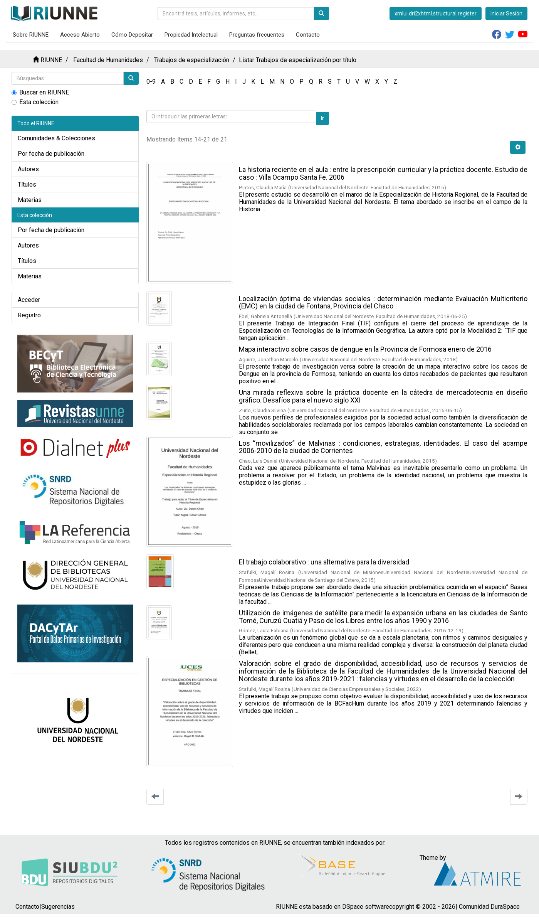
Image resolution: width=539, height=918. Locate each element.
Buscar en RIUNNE (40, 92)
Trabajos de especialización (191, 60)
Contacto (308, 34)
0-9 (151, 81)
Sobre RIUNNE (31, 34)
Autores (28, 169)
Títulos (27, 184)
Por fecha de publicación (51, 153)
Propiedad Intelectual (191, 34)
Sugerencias (58, 906)
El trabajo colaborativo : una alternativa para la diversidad (324, 562)
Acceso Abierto (80, 34)
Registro (29, 315)
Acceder (29, 299)
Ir (322, 118)
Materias (30, 200)
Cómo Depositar (132, 34)
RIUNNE (51, 60)
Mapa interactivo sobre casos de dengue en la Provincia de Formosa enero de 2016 (365, 349)
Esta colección (35, 102)
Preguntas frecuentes (256, 34)
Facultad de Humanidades (108, 60)
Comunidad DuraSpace (489, 906)
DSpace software (365, 906)
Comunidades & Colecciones (56, 138)
